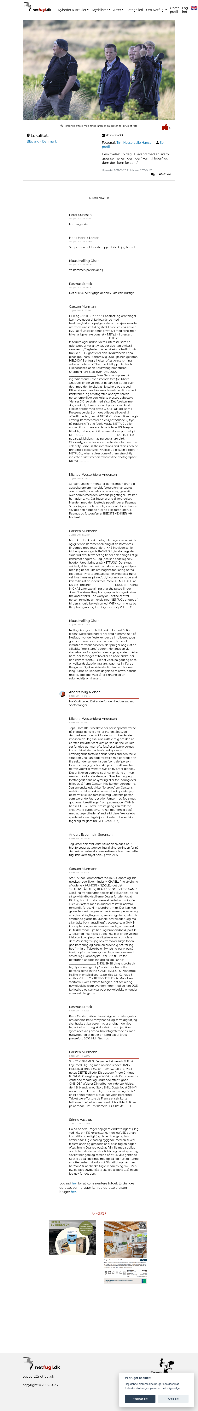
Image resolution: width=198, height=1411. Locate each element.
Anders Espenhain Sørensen (91, 834)
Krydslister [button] (100, 10)
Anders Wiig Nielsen (84, 692)
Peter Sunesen (80, 215)
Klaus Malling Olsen (84, 261)
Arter (117, 10)
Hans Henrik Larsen (84, 238)
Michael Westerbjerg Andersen (93, 474)
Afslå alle (173, 1398)
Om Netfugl (155, 10)
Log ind (185, 10)
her (74, 1183)
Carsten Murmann (83, 306)
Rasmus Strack (80, 284)
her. (74, 1192)
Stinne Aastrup (80, 1119)
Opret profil (174, 10)
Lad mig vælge (171, 1388)
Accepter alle (140, 1398)
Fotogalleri (134, 10)
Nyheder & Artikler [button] (72, 10)
